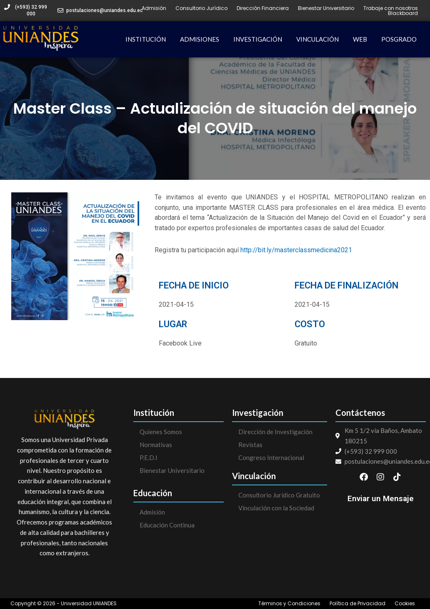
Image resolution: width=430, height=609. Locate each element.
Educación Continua (167, 525)
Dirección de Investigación (275, 431)
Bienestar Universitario (326, 8)
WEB (360, 39)
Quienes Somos (161, 431)
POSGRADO (399, 39)
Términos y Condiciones (289, 603)
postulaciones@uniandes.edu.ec (104, 10)
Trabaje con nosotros (390, 8)
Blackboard (403, 13)
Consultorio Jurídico (201, 8)
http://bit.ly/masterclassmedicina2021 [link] (296, 250)
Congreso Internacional (271, 457)
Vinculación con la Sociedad (276, 508)
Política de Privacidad (357, 603)
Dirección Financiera (263, 8)
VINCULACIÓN (317, 39)
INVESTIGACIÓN (257, 39)
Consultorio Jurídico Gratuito (279, 495)
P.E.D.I (149, 457)
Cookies (405, 603)
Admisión (154, 8)
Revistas (250, 444)
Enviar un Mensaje (381, 498)
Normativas (156, 444)
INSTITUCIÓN (145, 39)
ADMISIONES (199, 39)
